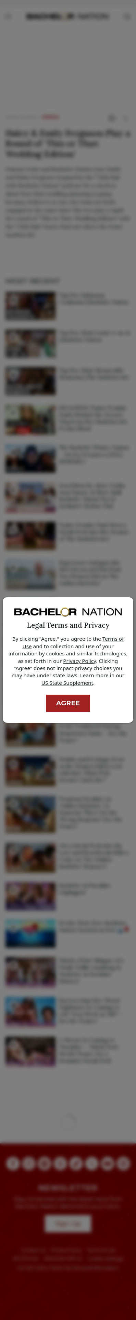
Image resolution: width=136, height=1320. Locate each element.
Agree (68, 703)
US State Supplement (67, 682)
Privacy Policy (79, 660)
